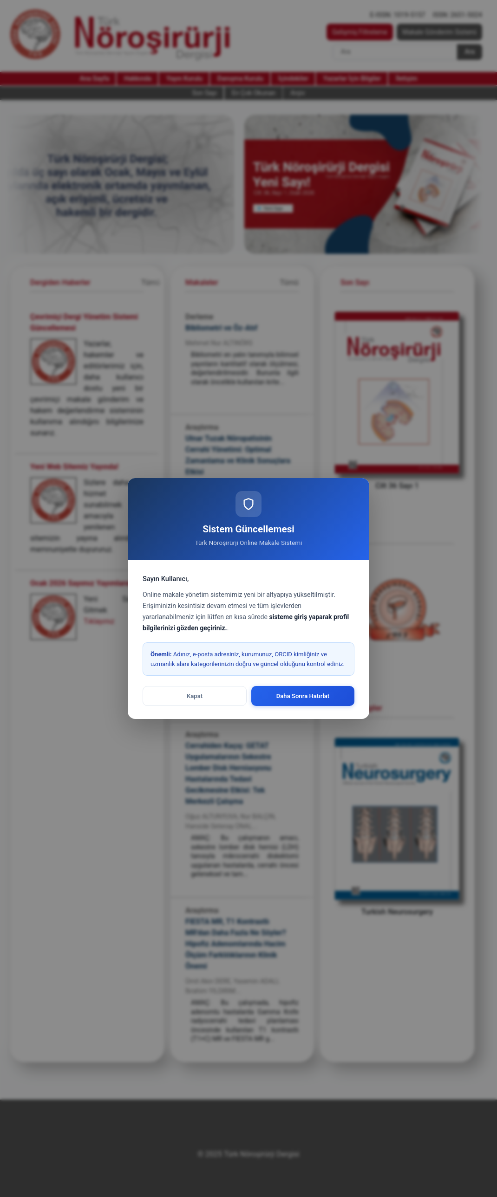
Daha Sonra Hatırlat (303, 695)
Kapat (195, 695)
